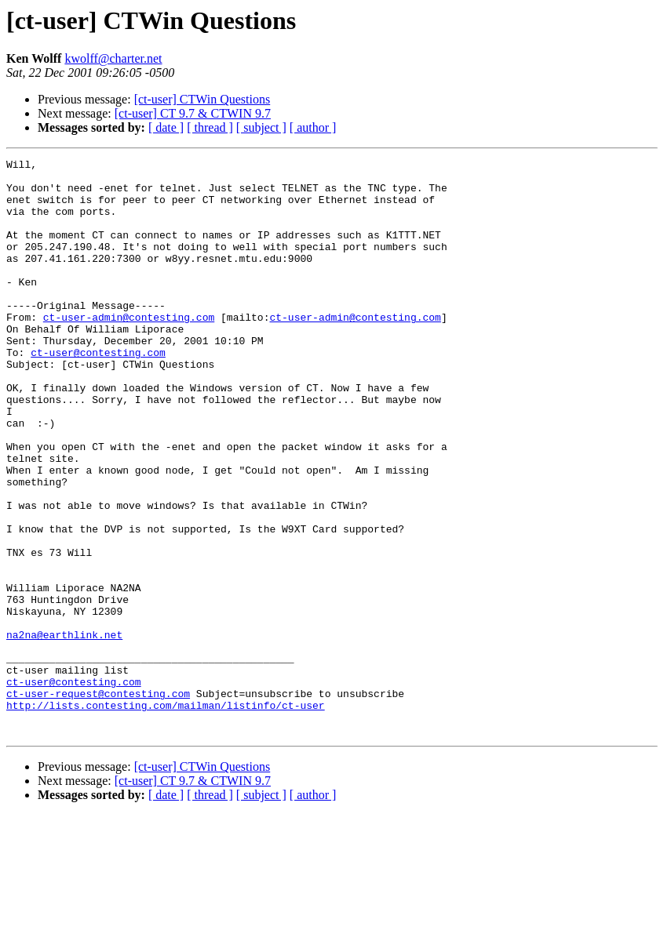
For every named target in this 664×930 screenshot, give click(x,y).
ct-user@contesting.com (98, 392)
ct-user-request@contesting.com (98, 801)
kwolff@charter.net (113, 58)
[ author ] (313, 127)
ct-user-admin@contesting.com (128, 350)
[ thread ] (210, 127)
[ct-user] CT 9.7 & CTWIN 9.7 (193, 113)
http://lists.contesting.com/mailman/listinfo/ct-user (165, 815)
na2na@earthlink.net (64, 731)
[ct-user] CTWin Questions (202, 99)
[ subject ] (261, 127)
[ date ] (166, 127)
